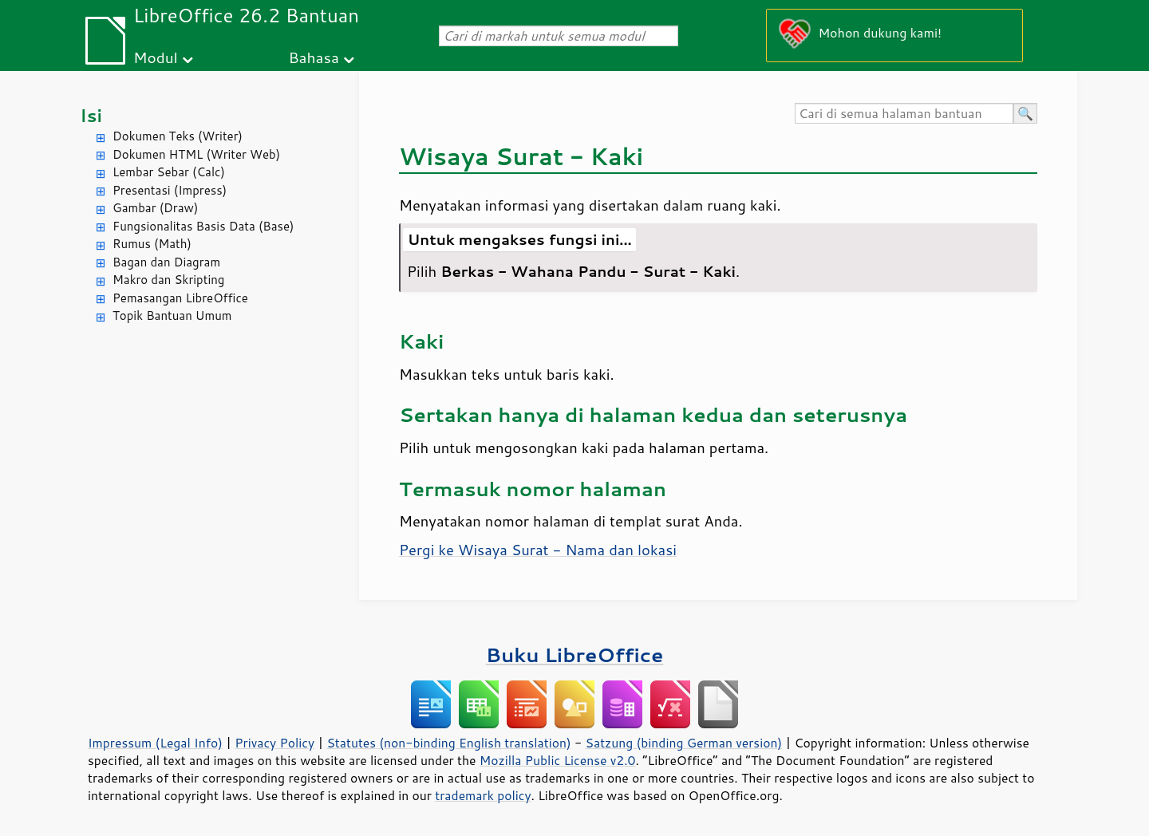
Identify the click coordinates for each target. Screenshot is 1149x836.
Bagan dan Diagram (166, 262)
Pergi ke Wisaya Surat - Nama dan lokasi (538, 549)
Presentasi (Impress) (170, 190)
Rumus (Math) (152, 243)
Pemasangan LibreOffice (180, 298)
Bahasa (313, 57)
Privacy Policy (274, 742)
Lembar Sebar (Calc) (169, 172)
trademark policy (483, 795)
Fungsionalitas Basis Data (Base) (203, 226)
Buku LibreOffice (575, 654)
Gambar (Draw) (155, 207)
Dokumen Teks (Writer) (178, 136)
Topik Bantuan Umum (172, 315)
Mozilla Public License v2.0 (558, 760)
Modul (155, 57)
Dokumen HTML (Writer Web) (196, 154)
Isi (91, 115)
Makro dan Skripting (168, 279)
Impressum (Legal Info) (155, 742)
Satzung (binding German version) (684, 742)
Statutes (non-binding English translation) (448, 742)
